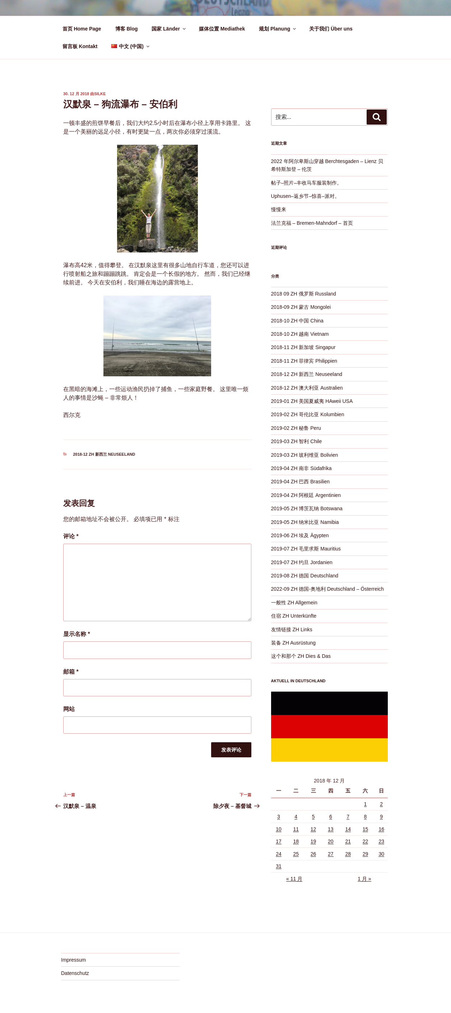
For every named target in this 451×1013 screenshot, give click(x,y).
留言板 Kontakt (80, 46)
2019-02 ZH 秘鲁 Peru (296, 428)
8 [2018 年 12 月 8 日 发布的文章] (365, 816)
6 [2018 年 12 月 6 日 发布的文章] (330, 816)
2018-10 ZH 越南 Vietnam (300, 334)
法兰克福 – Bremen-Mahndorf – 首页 (312, 223)
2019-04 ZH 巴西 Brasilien (300, 481)
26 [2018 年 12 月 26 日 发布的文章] (313, 854)
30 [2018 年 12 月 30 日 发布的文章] (381, 854)
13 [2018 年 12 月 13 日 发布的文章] (331, 829)
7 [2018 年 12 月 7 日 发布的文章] (348, 816)
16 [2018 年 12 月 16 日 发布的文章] (381, 829)
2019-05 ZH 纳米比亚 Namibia (305, 522)
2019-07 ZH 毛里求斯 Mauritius (306, 549)
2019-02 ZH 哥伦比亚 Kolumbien (307, 414)
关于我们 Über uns (331, 29)
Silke (100, 94)
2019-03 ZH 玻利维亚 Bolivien (304, 455)
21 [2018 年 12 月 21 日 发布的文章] (348, 841)
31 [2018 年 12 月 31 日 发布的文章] (279, 866)
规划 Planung (278, 29)
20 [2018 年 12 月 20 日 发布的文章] (331, 841)
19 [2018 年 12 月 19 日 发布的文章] (313, 841)
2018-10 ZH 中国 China (297, 321)
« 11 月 (294, 879)
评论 (71, 536)
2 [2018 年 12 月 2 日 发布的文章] (381, 804)
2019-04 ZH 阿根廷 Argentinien (306, 495)
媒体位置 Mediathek (222, 29)
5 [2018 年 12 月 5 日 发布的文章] (313, 816)
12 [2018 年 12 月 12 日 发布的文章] (313, 829)
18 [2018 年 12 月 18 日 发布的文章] (296, 841)
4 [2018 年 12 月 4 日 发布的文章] (295, 816)
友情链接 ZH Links (291, 629)
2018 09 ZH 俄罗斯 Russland (303, 294)
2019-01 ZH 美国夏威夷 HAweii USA (312, 401)
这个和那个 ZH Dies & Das (301, 656)
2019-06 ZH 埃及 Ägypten (300, 535)
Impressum (73, 960)
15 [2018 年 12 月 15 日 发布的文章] (365, 829)
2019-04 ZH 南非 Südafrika (301, 468)
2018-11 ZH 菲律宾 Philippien (304, 361)
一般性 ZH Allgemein (294, 602)
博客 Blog (126, 29)
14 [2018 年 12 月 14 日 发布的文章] (348, 829)
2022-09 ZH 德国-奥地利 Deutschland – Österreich (327, 589)
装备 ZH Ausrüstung (293, 643)
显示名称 (76, 634)
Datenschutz (75, 973)
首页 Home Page (81, 29)
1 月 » (364, 879)
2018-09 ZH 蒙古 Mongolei (301, 307)
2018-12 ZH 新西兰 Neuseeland (104, 454)
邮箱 (71, 672)
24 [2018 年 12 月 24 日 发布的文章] (279, 854)
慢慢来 (278, 209)
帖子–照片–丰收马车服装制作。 (306, 183)
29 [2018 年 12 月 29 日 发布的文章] (365, 854)
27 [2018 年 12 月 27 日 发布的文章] (331, 854)
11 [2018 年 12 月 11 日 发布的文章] (296, 829)
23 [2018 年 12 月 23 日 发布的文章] (381, 841)
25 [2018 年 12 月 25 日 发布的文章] (296, 854)
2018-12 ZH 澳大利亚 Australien (307, 388)
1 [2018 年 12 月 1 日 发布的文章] (365, 804)
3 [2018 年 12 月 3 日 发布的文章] (278, 816)
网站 (69, 709)
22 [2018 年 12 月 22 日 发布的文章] (365, 841)
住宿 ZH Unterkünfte (294, 616)
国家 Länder (169, 29)
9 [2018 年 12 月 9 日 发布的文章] (381, 816)
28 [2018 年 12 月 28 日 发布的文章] (348, 854)
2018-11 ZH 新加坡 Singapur (303, 347)
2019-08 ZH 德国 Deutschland (305, 575)
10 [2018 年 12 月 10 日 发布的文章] (279, 829)
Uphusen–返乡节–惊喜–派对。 (305, 196)
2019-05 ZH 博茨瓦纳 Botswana (307, 508)
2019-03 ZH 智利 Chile (296, 441)
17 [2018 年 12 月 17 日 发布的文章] (279, 841)
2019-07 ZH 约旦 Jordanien (302, 562)
